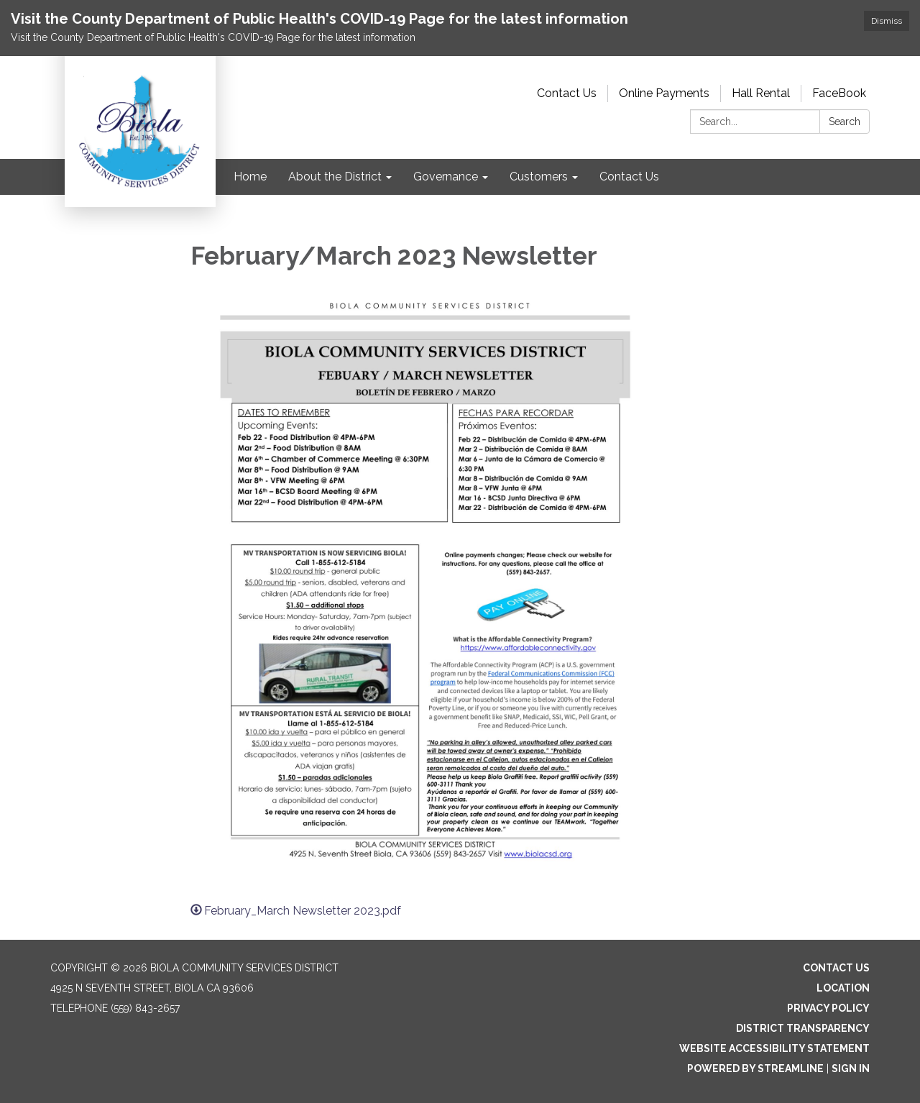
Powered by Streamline (755, 1068)
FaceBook (839, 93)
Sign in (851, 1068)
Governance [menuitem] (445, 176)
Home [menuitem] (250, 176)
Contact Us (567, 93)
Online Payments (664, 93)
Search (844, 121)
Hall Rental (761, 93)
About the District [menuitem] (335, 176)
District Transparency (803, 1028)
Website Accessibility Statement (774, 1048)
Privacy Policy (828, 1008)
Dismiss (886, 21)
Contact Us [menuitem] (629, 176)
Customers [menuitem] (539, 176)
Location (843, 988)
